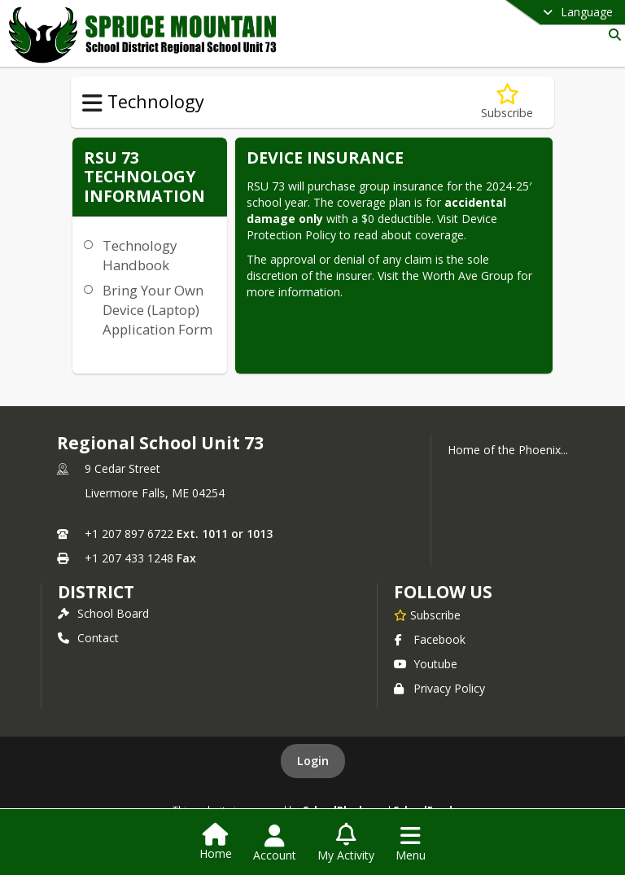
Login (313, 760)
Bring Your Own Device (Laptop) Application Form (157, 310)
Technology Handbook (140, 255)
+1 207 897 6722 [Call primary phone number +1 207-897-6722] (129, 533)
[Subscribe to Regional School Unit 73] (427, 614)
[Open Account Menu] (274, 843)
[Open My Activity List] (345, 843)
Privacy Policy (439, 688)
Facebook (429, 639)
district (96, 591)
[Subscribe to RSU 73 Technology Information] (507, 102)
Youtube (425, 664)
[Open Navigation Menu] (411, 843)
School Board (103, 613)
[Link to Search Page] (611, 34)
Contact (88, 637)
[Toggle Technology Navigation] (92, 103)
